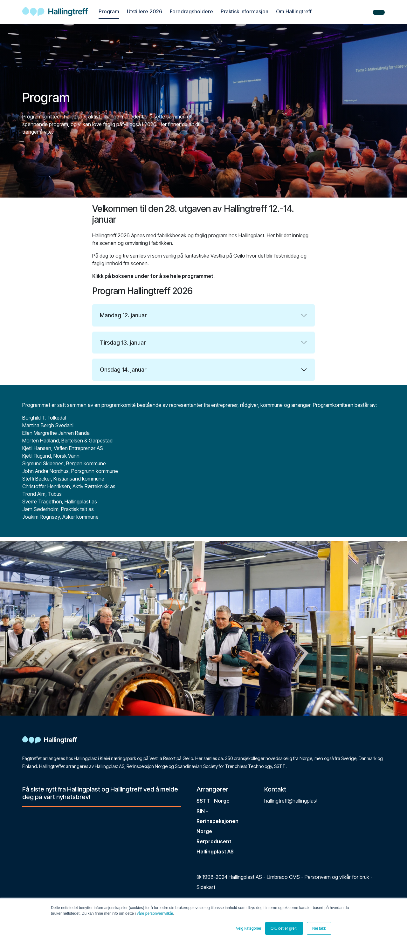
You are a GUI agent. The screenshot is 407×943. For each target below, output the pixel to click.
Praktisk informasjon (244, 11)
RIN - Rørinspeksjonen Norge (217, 821)
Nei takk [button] (319, 928)
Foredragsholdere (191, 11)
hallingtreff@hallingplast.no (294, 801)
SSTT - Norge (213, 801)
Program (109, 11)
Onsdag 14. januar (123, 369)
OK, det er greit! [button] (284, 928)
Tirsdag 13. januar (123, 342)
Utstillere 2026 (144, 11)
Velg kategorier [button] (248, 928)
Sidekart (206, 887)
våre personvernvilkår (155, 913)
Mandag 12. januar (123, 315)
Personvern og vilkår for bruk (337, 877)
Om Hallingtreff (294, 11)
